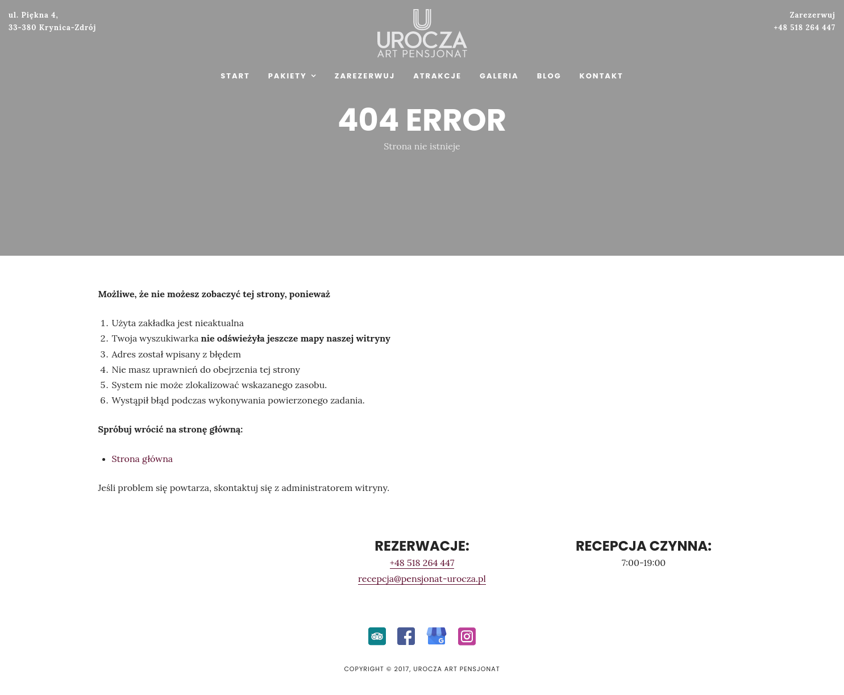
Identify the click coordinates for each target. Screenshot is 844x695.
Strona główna (142, 458)
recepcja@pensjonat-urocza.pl (422, 578)
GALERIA (499, 75)
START (235, 75)
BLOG (549, 75)
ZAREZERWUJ (365, 75)
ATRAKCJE (437, 75)
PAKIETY (287, 75)
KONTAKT (601, 75)
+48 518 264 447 (422, 562)
